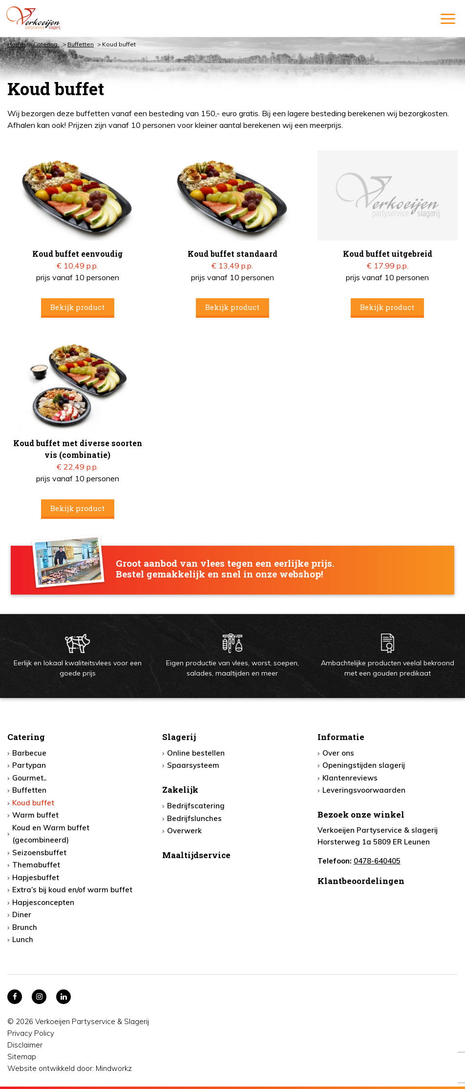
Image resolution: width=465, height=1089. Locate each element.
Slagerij (179, 736)
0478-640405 (377, 860)
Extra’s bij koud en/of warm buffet (72, 889)
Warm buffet (35, 815)
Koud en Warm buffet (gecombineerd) (50, 834)
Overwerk (184, 830)
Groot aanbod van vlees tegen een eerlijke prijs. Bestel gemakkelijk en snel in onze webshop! (225, 569)
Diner (21, 914)
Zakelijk (180, 789)
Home (16, 44)
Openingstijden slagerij (363, 765)
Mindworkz (114, 1068)
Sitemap (21, 1056)
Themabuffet (36, 864)
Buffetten (80, 44)
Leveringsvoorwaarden (363, 790)
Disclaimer (24, 1044)
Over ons (338, 753)
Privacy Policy (30, 1033)
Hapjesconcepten (43, 902)
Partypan (29, 765)
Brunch (24, 927)
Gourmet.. (29, 777)
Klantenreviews (350, 777)
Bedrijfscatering (196, 805)
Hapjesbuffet (35, 877)
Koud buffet (33, 802)
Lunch (22, 939)
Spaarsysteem (193, 765)
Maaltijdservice (196, 855)
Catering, (46, 44)
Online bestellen (196, 753)
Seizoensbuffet (39, 852)
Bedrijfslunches (194, 818)
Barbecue (29, 753)
